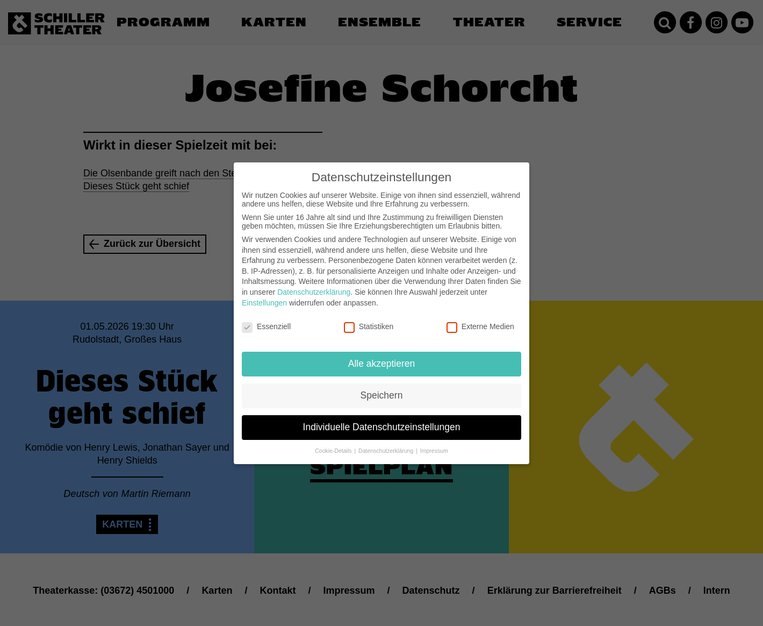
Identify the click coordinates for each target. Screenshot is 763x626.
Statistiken (369, 319)
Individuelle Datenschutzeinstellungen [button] (381, 419)
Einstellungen (264, 295)
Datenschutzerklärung (313, 284)
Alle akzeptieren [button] (381, 356)
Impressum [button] (434, 443)
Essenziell (266, 319)
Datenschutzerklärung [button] (386, 443)
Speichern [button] (382, 387)
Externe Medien (480, 319)
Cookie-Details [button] (334, 443)
